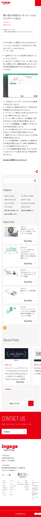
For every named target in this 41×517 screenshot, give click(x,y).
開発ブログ (12, 487)
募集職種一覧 (27, 484)
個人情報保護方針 (35, 485)
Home (5, 30)
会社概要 (4, 482)
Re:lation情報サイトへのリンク (15, 160)
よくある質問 (27, 489)
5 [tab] (31, 389)
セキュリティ (9, 199)
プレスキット (5, 495)
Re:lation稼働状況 (20, 484)
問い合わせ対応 (10, 210)
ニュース (12, 30)
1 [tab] (8, 389)
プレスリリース (26, 203)
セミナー (24, 199)
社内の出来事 (25, 210)
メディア (23, 207)
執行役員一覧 (5, 489)
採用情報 (26, 482)
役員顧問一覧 (5, 487)
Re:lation (19, 482)
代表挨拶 (4, 486)
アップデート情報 (12, 486)
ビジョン (4, 484)
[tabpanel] (16, 366)
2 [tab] (14, 389)
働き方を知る (27, 487)
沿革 (3, 491)
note (11, 492)
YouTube (11, 494)
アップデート (25, 196)
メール (7, 207)
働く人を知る (27, 486)
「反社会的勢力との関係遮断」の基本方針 (35, 494)
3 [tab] (20, 389)
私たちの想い (9, 214)
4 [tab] (26, 389)
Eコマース (8, 196)
